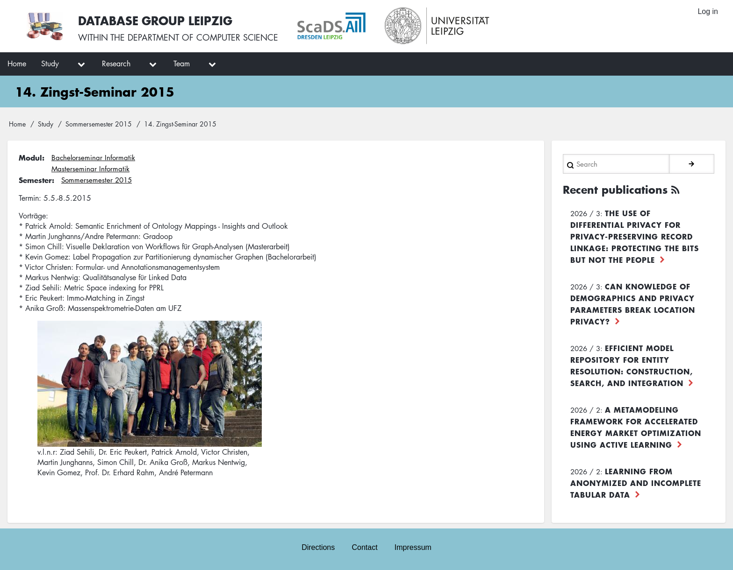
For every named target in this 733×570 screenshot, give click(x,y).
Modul (30, 157)
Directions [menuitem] (318, 547)
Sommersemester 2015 (98, 123)
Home (17, 123)
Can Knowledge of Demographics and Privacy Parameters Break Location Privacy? (632, 304)
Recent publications (615, 189)
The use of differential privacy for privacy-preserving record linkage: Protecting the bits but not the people (634, 236)
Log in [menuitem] (707, 11)
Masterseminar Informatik (90, 168)
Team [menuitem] (181, 63)
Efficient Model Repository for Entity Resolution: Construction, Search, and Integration (631, 365)
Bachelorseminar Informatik (93, 157)
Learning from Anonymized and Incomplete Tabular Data (635, 482)
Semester (35, 179)
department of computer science (203, 37)
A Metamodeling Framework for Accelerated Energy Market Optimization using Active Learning (635, 427)
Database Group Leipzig (155, 20)
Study (45, 123)
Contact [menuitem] (364, 547)
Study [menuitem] (50, 63)
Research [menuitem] (116, 63)
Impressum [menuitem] (413, 547)
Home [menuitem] (16, 63)
